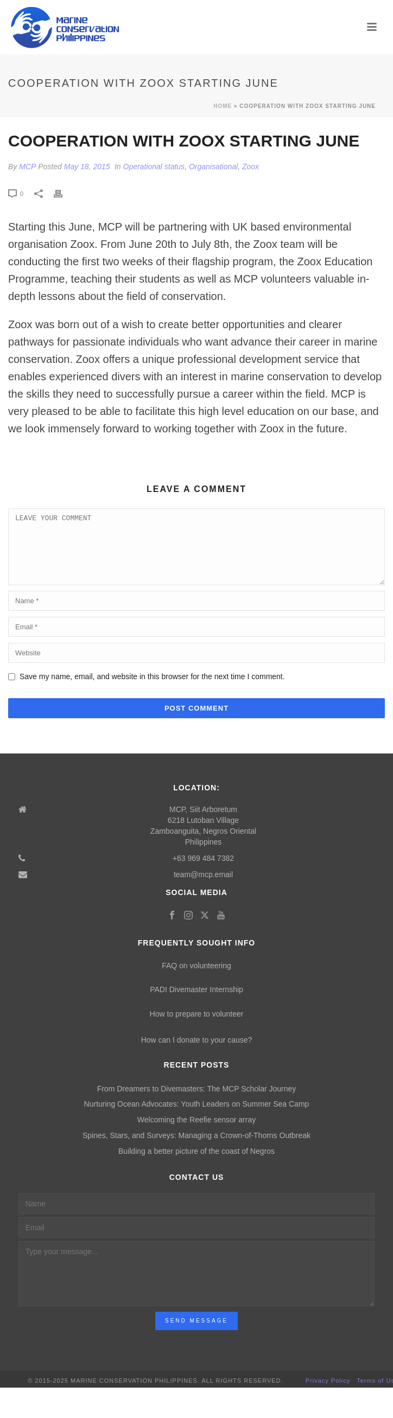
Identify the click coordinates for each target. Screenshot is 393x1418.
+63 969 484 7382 (203, 871)
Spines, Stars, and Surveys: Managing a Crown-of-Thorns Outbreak (196, 1148)
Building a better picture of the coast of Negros (196, 1164)
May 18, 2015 (87, 166)
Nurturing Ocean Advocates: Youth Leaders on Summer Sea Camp (196, 1117)
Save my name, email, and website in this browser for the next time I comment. (152, 689)
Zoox (250, 166)
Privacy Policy (328, 1393)
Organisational (213, 166)
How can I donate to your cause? (196, 1053)
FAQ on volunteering (196, 978)
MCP (27, 166)
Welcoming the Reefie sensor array (196, 1132)
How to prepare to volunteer (197, 1027)
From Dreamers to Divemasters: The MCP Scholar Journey (196, 1101)
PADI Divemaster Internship (196, 1002)
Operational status (154, 166)
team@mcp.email (203, 887)
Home (222, 106)
